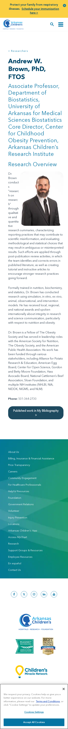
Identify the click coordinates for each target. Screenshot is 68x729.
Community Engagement (22, 478)
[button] (64, 5)
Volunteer (13, 510)
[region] (34, 706)
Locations (13, 524)
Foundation (14, 497)
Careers (12, 471)
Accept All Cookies (34, 722)
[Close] (64, 689)
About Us (13, 452)
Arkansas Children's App (22, 530)
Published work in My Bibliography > (36, 413)
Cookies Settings (34, 712)
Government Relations (21, 504)
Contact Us (14, 570)
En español (14, 563)
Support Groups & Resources (25, 550)
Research (13, 543)
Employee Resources (20, 556)
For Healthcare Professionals (24, 484)
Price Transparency (19, 465)
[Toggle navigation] (60, 24)
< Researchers (18, 51)
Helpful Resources (18, 491)
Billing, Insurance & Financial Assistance (31, 458)
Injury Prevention (17, 517)
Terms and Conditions (48, 701)
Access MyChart (17, 537)
